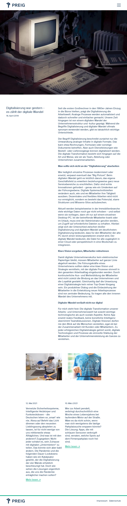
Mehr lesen (32, 479)
